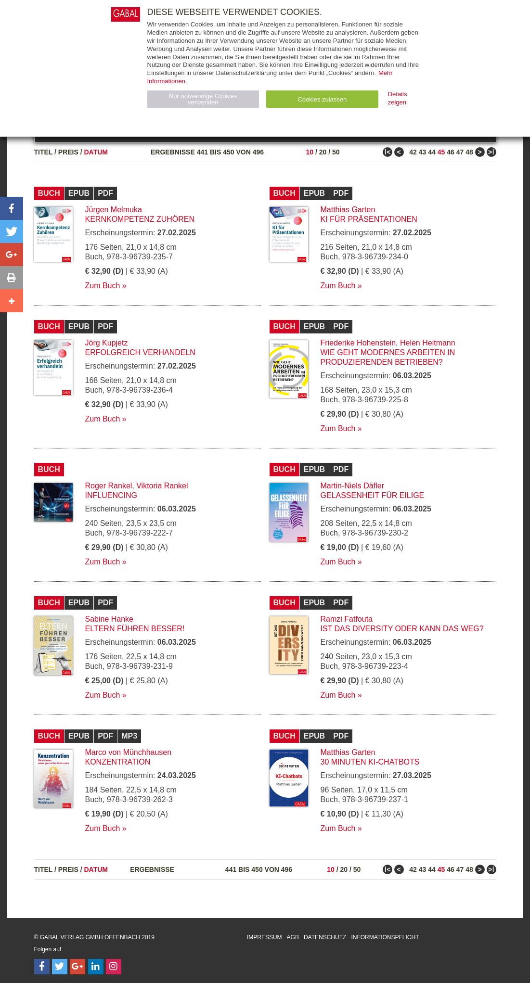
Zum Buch (102, 285)
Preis (68, 152)
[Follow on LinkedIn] (95, 966)
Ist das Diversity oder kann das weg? (402, 629)
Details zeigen (397, 98)
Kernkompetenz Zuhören (140, 219)
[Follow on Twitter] (59, 966)
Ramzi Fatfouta (347, 619)
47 (460, 152)
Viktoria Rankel (162, 486)
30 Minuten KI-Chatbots (370, 762)
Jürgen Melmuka (113, 209)
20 (323, 152)
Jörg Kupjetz (106, 343)
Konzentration (118, 762)
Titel (43, 152)
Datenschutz (325, 937)
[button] (11, 208)
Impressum (264, 937)
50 (336, 152)
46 (450, 152)
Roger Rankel (108, 486)
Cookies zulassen (322, 99)
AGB (293, 937)
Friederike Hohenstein (358, 343)
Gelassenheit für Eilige (373, 495)
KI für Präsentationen (369, 219)
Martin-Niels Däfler (352, 486)
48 (469, 152)
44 (432, 152)
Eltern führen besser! (135, 629)
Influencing (111, 495)
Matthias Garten (348, 209)
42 (413, 152)
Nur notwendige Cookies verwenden (203, 99)
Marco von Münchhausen (128, 752)
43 (423, 152)
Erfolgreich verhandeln (140, 352)
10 (309, 152)
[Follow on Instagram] (113, 966)
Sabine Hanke (109, 619)
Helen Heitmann (427, 343)
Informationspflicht (385, 937)
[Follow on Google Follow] (77, 966)
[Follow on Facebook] (42, 966)
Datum (96, 152)
